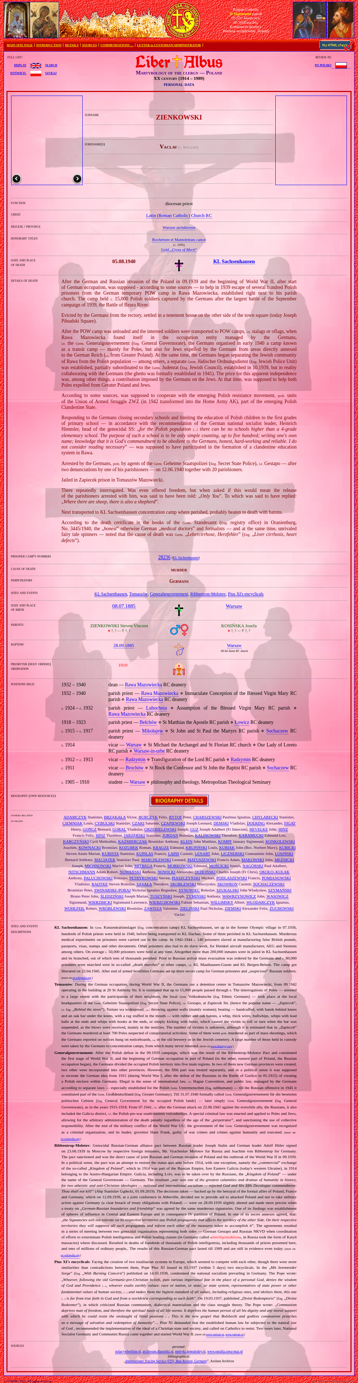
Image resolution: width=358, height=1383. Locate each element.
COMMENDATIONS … (117, 45)
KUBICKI (287, 847)
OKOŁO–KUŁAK (275, 872)
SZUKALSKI (228, 890)
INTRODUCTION (48, 45)
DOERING (256, 823)
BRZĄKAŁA (115, 817)
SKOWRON (227, 884)
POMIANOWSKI (276, 878)
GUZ (194, 829)
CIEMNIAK (73, 823)
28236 (164, 557)
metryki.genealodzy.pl (190, 1351)
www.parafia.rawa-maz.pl (225, 1351)
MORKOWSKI (180, 866)
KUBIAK (227, 847)
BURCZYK (148, 817)
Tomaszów (138, 593)
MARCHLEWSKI (156, 859)
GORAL (119, 829)
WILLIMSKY (222, 902)
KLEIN (186, 841)
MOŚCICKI (219, 866)
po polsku (323, 65)
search (51, 65)
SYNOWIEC (189, 890)
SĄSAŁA (144, 884)
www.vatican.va (215, 1334)
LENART (202, 853)
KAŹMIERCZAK (132, 841)
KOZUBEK (128, 847)
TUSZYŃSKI (161, 896)
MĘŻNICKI (284, 859)
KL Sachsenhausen (186, 558)
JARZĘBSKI (134, 835)
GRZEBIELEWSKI (160, 829)
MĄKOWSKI (253, 859)
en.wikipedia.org (81, 978)
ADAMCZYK (75, 817)
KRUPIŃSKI (196, 847)
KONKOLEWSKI (280, 841)
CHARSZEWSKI (207, 817)
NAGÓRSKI (253, 866)
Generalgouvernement (169, 593)
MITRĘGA (143, 866)
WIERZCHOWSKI (164, 902)
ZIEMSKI (233, 908)
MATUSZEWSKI (202, 859)
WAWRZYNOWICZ (239, 896)
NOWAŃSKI (130, 872)
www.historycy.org (221, 1046)
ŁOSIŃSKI (284, 853)
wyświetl (18, 73)
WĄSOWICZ (277, 896)
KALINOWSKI (208, 835)
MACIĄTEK (104, 859)
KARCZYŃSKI (76, 841)
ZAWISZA (153, 908)
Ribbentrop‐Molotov (208, 593)
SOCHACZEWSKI (269, 884)
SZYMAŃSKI (279, 890)
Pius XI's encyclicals (245, 593)
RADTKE (100, 884)
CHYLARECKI (265, 817)
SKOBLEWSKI (183, 884)
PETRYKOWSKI (143, 878)
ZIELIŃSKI (189, 908)
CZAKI (138, 823)
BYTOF (175, 817)
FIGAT (290, 823)
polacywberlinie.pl (128, 1351)
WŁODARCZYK (260, 902)
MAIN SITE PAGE (20, 45)
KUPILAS (144, 853)
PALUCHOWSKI (98, 878)
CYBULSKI (105, 823)
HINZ (283, 829)
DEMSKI (221, 823)
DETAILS (71, 45)
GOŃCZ (90, 829)
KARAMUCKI (251, 835)
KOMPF (225, 841)
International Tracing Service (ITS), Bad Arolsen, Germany (166, 1361)
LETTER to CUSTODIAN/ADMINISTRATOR (169, 45)
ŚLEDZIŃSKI (112, 896)
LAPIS (173, 853)
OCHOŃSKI (205, 872)
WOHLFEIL (74, 908)
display (20, 65)
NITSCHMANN (81, 872)
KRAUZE (161, 847)
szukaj (51, 73)
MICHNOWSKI (98, 866)
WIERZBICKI (100, 902)
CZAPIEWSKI (173, 823)
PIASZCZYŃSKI (186, 878)
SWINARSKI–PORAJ (112, 890)
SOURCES (89, 45)
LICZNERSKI (232, 853)
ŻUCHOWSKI (282, 908)
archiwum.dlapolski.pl (157, 1351)
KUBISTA (110, 853)
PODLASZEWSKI (231, 878)
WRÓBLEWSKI (112, 908)
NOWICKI (166, 872)
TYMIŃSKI (196, 896)
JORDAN (170, 835)
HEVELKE (259, 829)
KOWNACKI (89, 847)
